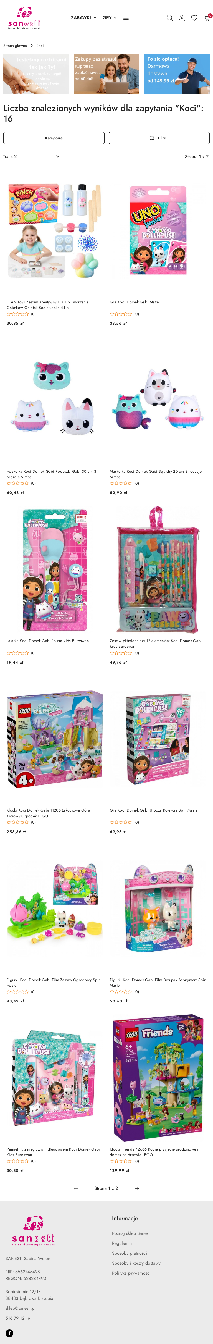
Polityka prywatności (131, 1273)
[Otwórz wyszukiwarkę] (169, 18)
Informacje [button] (125, 1218)
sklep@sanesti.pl (21, 1308)
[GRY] (110, 18)
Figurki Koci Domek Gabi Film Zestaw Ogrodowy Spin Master (54, 982)
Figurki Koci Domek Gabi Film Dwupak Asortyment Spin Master (158, 982)
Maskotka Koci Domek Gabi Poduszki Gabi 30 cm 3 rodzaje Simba (51, 474)
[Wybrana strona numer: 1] (106, 1188)
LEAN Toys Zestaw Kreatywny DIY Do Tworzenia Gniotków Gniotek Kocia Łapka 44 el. (48, 304)
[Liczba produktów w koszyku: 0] (206, 18)
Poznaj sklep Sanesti (131, 1233)
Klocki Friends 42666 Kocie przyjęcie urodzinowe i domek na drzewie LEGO (154, 1151)
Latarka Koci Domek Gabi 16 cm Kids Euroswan (48, 641)
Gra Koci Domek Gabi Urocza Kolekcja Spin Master (154, 810)
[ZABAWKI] (84, 18)
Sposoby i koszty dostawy (136, 1263)
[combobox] (31, 156)
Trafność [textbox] (10, 156)
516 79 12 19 (18, 1318)
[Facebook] (9, 1333)
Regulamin (122, 1243)
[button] (126, 18)
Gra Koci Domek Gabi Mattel (134, 302)
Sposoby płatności (129, 1253)
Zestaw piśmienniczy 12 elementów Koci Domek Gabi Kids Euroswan (156, 643)
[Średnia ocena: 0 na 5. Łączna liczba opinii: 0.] (21, 314)
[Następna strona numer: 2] (137, 1188)
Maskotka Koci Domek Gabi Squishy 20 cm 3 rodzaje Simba (156, 474)
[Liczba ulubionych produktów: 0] (194, 18)
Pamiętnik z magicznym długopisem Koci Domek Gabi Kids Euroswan (53, 1151)
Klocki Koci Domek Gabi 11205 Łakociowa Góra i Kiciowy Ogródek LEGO (50, 812)
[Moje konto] (182, 18)
